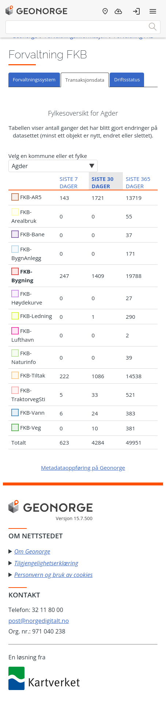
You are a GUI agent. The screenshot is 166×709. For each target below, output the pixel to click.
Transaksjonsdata (84, 80)
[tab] (34, 80)
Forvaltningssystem (34, 79)
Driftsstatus (127, 79)
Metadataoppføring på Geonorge (83, 467)
